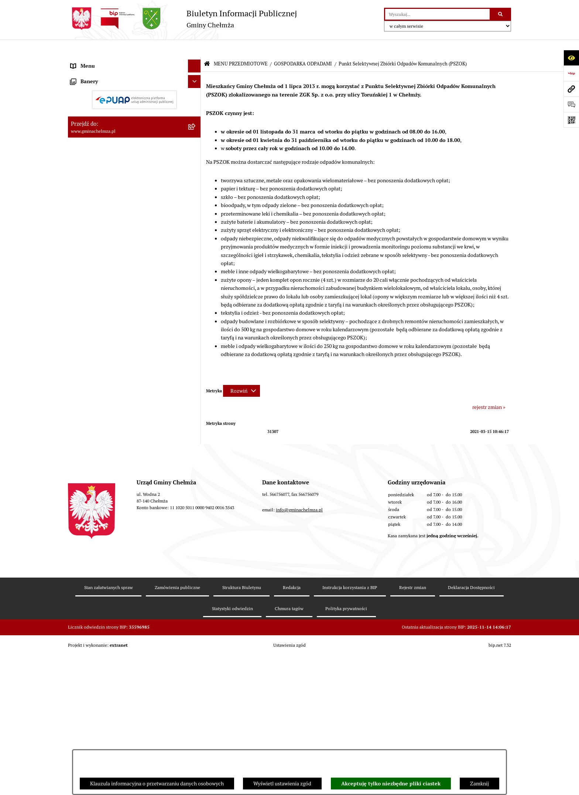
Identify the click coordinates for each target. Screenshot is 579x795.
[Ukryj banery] (194, 575)
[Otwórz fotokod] (571, 120)
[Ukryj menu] (194, 48)
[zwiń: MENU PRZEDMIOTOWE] (195, 61)
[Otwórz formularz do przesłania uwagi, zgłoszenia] (571, 104)
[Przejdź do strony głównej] (182, 18)
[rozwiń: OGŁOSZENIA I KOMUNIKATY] (195, 79)
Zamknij (479, 783)
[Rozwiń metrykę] (241, 373)
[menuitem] (134, 79)
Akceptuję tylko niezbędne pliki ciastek (391, 783)
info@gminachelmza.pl (299, 697)
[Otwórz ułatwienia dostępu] (571, 57)
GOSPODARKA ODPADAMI (303, 46)
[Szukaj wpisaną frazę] (501, 14)
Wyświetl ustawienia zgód (282, 783)
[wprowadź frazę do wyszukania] (437, 14)
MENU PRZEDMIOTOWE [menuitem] (99, 61)
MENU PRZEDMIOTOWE (241, 46)
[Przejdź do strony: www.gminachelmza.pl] (571, 89)
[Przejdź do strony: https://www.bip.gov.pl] (571, 73)
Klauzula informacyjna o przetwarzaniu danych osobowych (157, 783)
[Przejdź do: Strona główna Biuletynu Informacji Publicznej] (207, 46)
